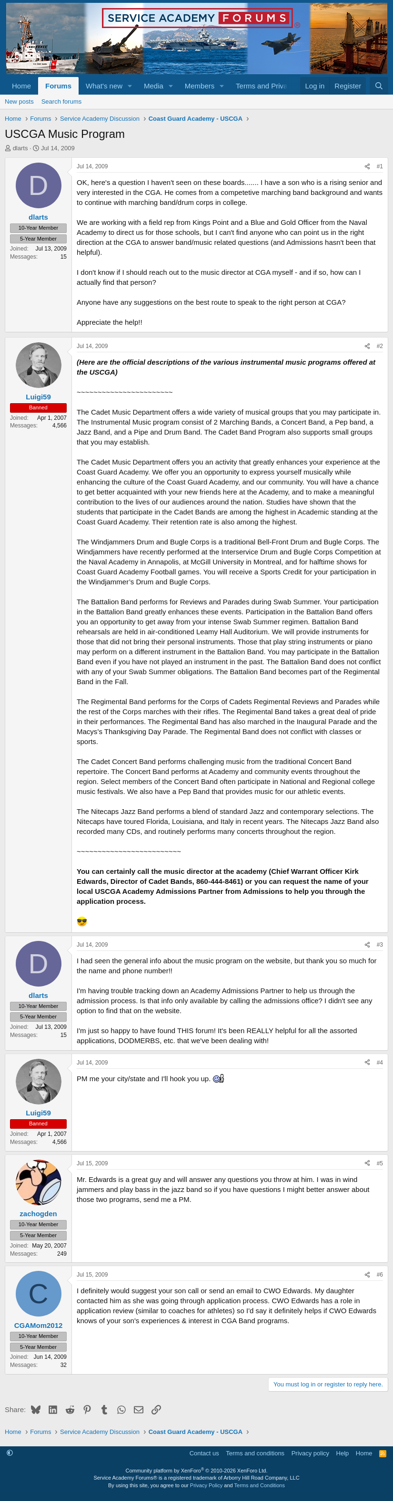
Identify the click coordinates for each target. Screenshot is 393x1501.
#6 (380, 1274)
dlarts (20, 148)
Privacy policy (310, 1453)
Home (21, 86)
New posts (19, 101)
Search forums (61, 101)
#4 (380, 1062)
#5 (380, 1163)
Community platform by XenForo (197, 1470)
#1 (380, 166)
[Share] (367, 166)
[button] (130, 86)
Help (342, 1453)
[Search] (379, 86)
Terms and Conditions (259, 1485)
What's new (104, 86)
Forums (58, 86)
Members (200, 86)
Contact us (204, 1453)
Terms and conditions (255, 1453)
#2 (380, 346)
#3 (380, 944)
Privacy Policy (206, 1485)
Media (153, 86)
